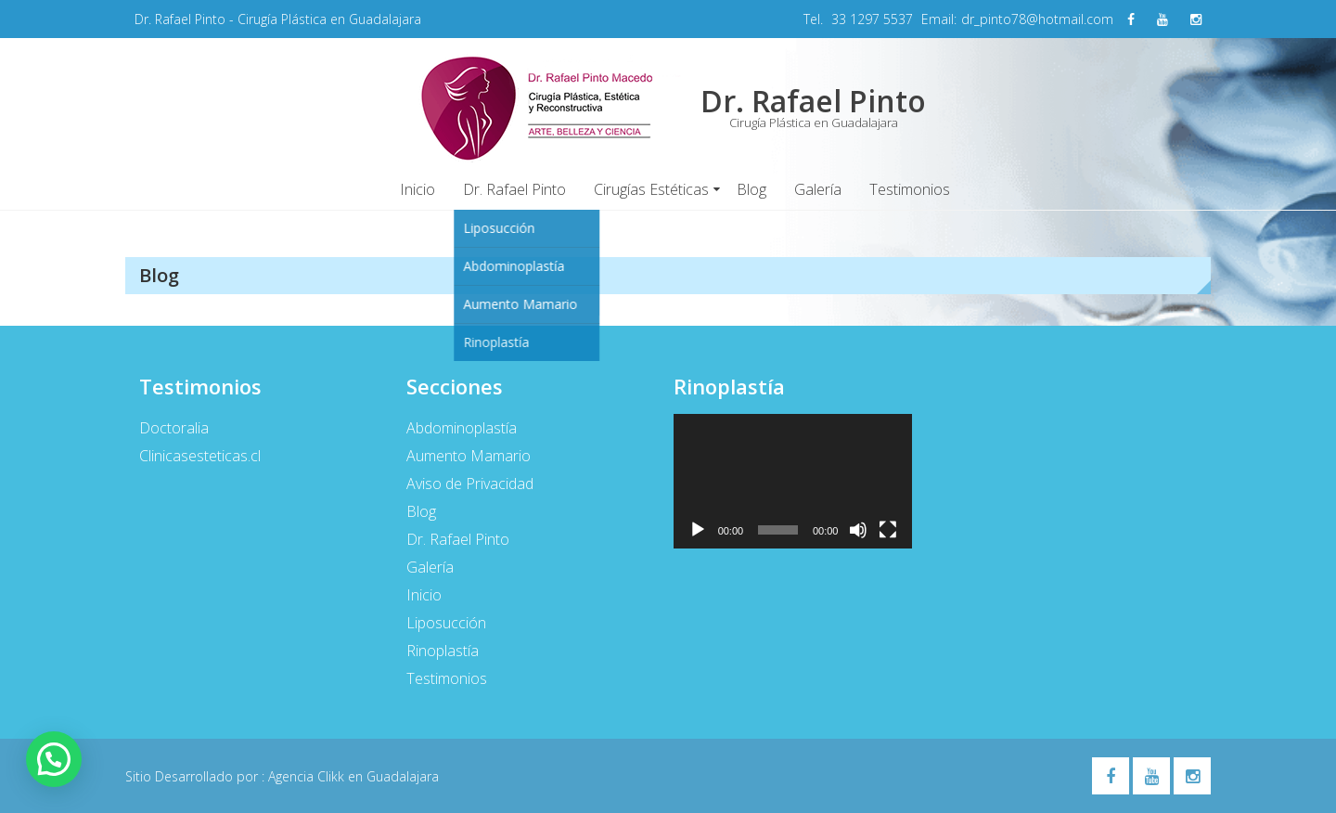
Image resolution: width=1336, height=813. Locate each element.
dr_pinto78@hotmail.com (1037, 19)
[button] (54, 759)
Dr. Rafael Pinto (514, 189)
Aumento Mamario (468, 455)
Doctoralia (174, 428)
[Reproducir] (697, 530)
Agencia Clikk (308, 776)
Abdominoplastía (461, 428)
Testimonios (909, 189)
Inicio (417, 189)
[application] (793, 481)
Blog (751, 189)
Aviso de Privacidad (469, 483)
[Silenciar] (858, 530)
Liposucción (446, 623)
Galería (817, 189)
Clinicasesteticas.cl (200, 455)
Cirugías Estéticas (651, 189)
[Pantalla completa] (888, 530)
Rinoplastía (442, 650)
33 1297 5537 (872, 19)
